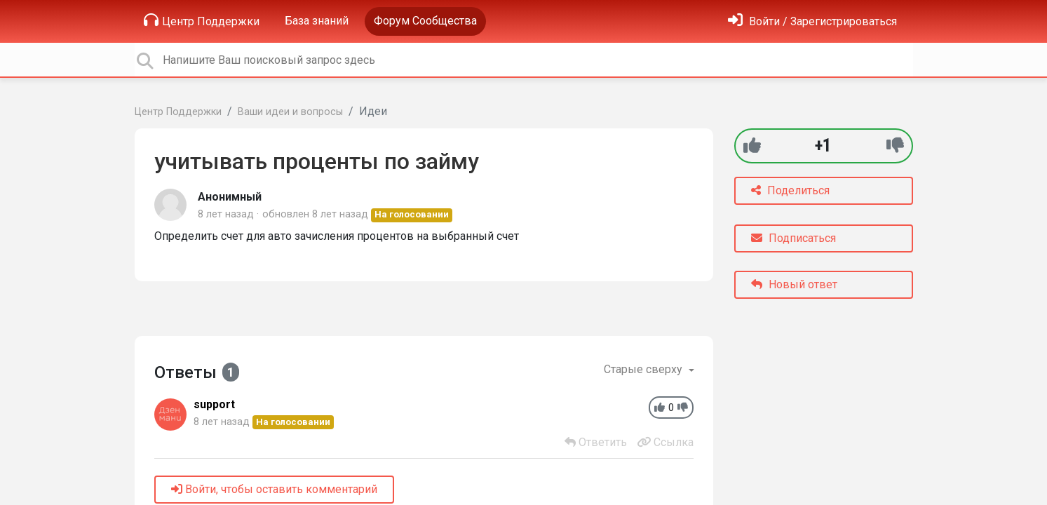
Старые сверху (644, 369)
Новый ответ (794, 284)
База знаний (317, 20)
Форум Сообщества (425, 20)
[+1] (752, 145)
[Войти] (812, 21)
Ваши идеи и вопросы (290, 112)
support (214, 404)
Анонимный (230, 196)
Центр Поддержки (201, 20)
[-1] (895, 145)
